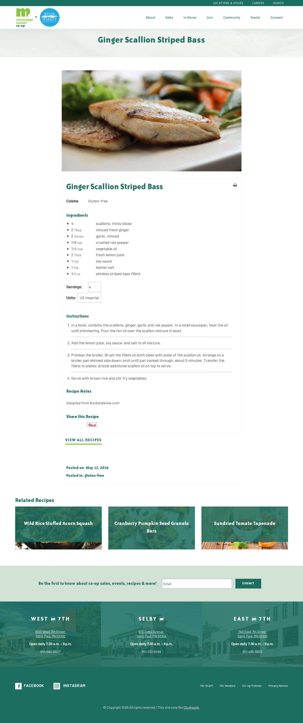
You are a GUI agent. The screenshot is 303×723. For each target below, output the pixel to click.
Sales (169, 17)
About (150, 17)
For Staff (207, 685)
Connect (277, 17)
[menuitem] (150, 17)
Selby (151, 618)
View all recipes (83, 439)
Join (210, 17)
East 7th (252, 618)
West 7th (50, 618)
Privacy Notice (278, 685)
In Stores (189, 17)
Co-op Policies (252, 685)
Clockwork (191, 707)
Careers (258, 3)
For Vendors (227, 685)
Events (255, 17)
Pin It (92, 425)
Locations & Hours (228, 3)
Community (231, 17)
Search (278, 3)
